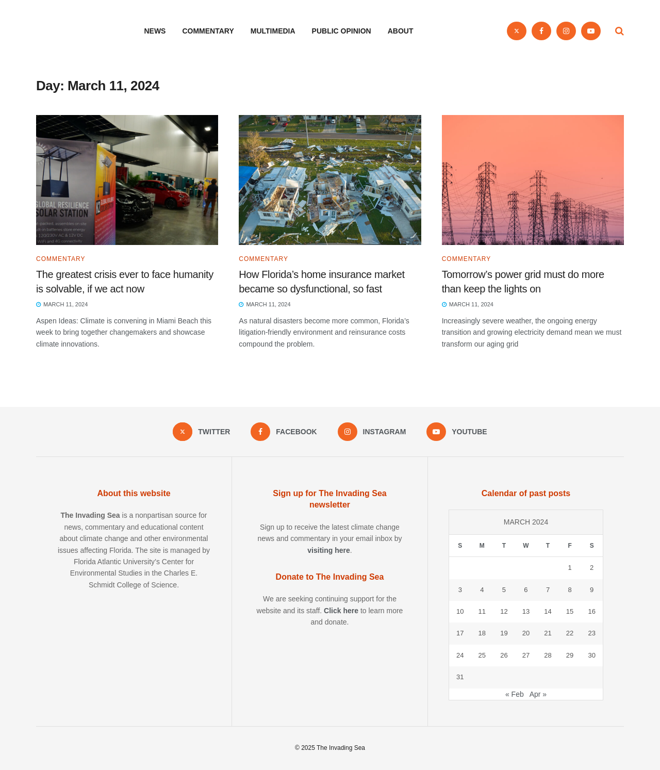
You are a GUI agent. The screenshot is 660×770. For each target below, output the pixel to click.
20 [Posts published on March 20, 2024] (526, 633)
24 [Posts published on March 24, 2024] (460, 655)
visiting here (328, 550)
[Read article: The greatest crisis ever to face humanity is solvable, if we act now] (127, 180)
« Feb (514, 694)
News (155, 31)
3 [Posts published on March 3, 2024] (460, 590)
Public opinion (341, 31)
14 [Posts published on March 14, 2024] (547, 611)
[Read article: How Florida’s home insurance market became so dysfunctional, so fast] (330, 180)
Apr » (538, 694)
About (401, 31)
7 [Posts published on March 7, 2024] (548, 590)
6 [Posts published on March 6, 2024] (525, 590)
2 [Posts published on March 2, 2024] (591, 567)
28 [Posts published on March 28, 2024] (547, 655)
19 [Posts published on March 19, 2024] (503, 633)
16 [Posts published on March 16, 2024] (591, 611)
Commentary (208, 31)
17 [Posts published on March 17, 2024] (460, 633)
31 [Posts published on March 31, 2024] (460, 677)
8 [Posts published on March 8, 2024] (569, 590)
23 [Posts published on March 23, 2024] (591, 633)
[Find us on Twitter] (516, 31)
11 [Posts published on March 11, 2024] (482, 611)
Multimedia (273, 31)
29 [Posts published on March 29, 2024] (569, 655)
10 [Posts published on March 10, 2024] (460, 611)
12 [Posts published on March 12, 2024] (503, 611)
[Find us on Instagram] (566, 31)
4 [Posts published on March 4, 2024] (482, 590)
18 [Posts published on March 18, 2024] (482, 633)
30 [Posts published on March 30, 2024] (591, 655)
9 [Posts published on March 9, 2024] (591, 590)
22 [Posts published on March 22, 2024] (569, 633)
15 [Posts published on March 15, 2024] (569, 611)
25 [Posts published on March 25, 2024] (482, 655)
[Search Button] (619, 31)
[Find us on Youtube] (591, 31)
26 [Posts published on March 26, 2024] (503, 655)
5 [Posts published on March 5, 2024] (504, 590)
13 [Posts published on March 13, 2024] (526, 611)
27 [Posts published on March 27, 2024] (526, 655)
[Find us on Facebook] (541, 31)
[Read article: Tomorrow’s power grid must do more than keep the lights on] (533, 180)
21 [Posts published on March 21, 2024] (547, 633)
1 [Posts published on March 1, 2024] (569, 567)
